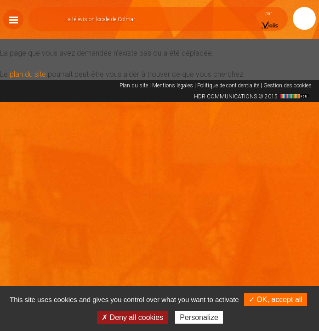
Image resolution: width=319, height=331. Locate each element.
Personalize (199, 317)
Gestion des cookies (287, 85)
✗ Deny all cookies (132, 317)
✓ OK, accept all (275, 299)
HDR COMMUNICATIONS (253, 96)
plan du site (28, 74)
